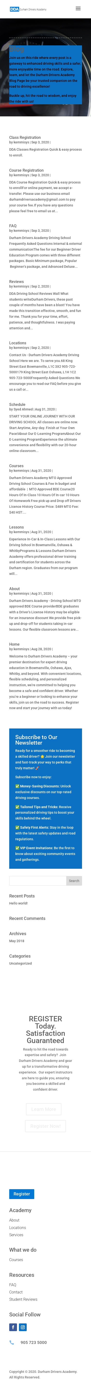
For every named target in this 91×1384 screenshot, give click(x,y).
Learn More (43, 1109)
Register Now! (45, 1126)
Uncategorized (20, 963)
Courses (16, 466)
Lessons (16, 527)
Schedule (17, 404)
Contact (16, 1292)
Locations (17, 343)
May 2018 (16, 941)
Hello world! (18, 903)
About (14, 588)
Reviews (16, 281)
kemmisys (21, 142)
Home (14, 644)
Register (22, 1193)
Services (16, 1235)
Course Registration (26, 170)
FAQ (13, 226)
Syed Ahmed (23, 409)
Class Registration (25, 137)
